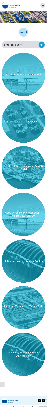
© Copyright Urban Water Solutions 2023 (23, 407)
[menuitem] (23, 44)
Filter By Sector (13, 45)
